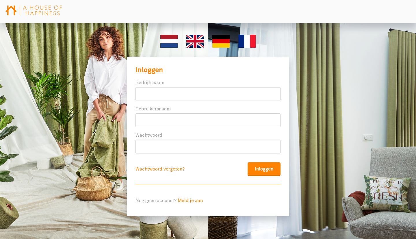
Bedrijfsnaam (149, 83)
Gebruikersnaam (153, 109)
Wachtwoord (148, 135)
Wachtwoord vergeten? (160, 169)
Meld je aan (190, 200)
